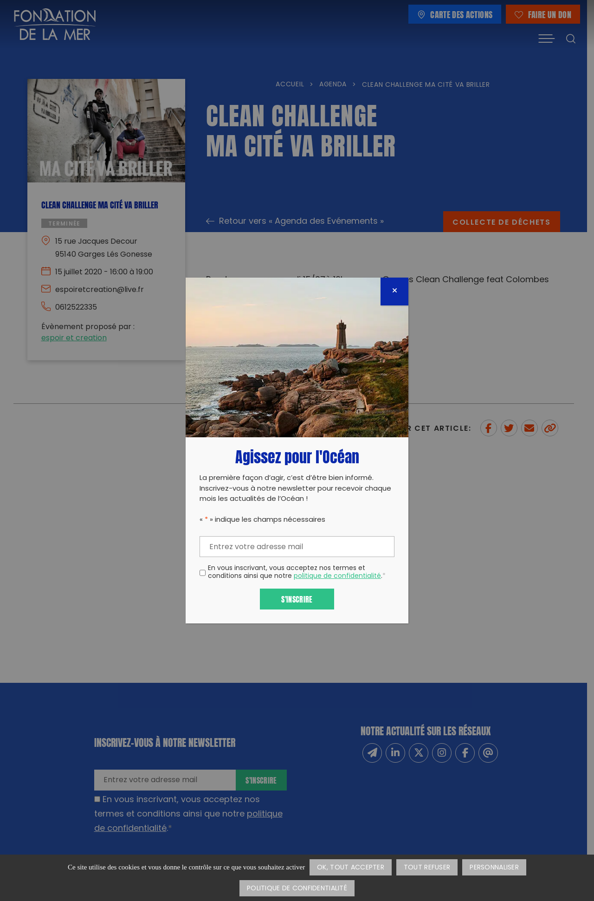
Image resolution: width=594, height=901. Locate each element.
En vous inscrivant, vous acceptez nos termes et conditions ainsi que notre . (297, 573)
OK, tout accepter (350, 867)
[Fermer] (394, 291)
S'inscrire (296, 598)
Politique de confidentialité (297, 888)
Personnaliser (494, 867)
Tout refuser (427, 867)
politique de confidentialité (337, 576)
